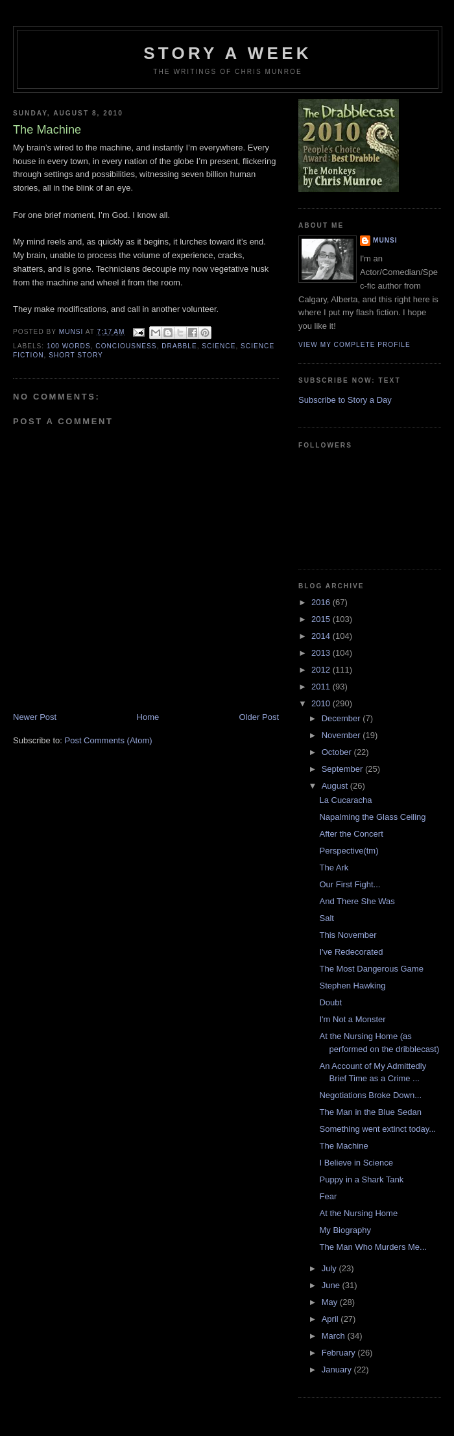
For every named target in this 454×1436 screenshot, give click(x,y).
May (331, 1302)
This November (347, 935)
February (340, 1353)
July (330, 1268)
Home (148, 717)
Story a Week (227, 53)
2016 (322, 602)
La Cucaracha (345, 800)
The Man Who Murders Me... (372, 1247)
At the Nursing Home (358, 1213)
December (342, 718)
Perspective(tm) (348, 851)
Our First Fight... (349, 884)
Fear (328, 1196)
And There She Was (356, 901)
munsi (385, 240)
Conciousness (125, 346)
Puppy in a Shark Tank (361, 1179)
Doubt (330, 1002)
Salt (326, 918)
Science (218, 346)
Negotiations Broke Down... (370, 1095)
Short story (76, 355)
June (332, 1285)
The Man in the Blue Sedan (370, 1112)
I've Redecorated (351, 952)
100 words (69, 346)
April (331, 1319)
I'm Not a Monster (352, 1019)
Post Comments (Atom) (108, 740)
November (342, 735)
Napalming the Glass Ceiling (372, 817)
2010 (322, 703)
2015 (322, 619)
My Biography (344, 1230)
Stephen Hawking (352, 985)
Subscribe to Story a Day (345, 400)
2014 (322, 636)
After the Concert (351, 834)
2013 (322, 653)
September (343, 769)
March (335, 1336)
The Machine (343, 1146)
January (338, 1369)
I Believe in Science (355, 1162)
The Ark (333, 867)
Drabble (179, 346)
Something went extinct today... (377, 1129)
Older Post (259, 717)
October (338, 752)
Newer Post (34, 717)
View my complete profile (354, 344)
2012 (322, 670)
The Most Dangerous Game (371, 969)
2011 (322, 686)
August (336, 786)
